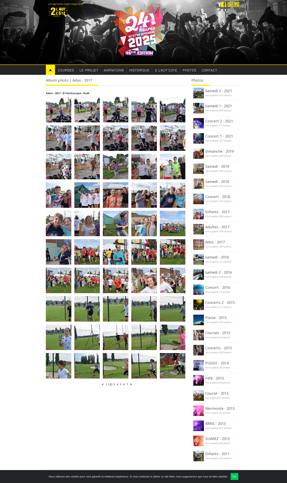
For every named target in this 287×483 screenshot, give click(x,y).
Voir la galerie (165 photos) (218, 201)
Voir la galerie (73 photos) (217, 292)
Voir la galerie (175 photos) (218, 307)
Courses (66, 70)
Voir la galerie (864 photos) (218, 156)
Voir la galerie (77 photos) (217, 125)
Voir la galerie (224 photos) (218, 352)
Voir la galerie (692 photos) (218, 216)
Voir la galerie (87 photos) (217, 367)
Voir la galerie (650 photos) (218, 110)
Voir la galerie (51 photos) (217, 413)
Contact (209, 70)
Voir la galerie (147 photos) (218, 95)
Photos (189, 70)
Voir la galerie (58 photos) (217, 383)
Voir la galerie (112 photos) (218, 262)
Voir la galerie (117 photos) (218, 428)
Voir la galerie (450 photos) (218, 171)
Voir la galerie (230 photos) (218, 186)
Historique (139, 70)
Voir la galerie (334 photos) (218, 246)
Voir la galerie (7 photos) (217, 398)
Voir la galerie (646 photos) (218, 277)
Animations (114, 70)
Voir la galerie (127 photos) (218, 141)
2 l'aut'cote (166, 70)
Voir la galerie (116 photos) (218, 458)
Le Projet (89, 70)
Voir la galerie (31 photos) (217, 337)
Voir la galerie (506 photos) (218, 231)
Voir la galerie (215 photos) (218, 322)
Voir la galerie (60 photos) (217, 443)
